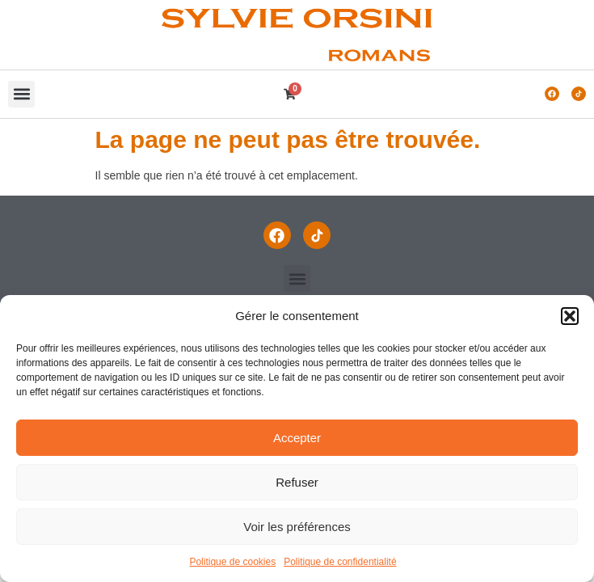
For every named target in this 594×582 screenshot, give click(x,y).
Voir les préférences (297, 527)
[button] (570, 316)
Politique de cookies (232, 561)
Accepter (297, 438)
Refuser (297, 482)
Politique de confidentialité (340, 561)
